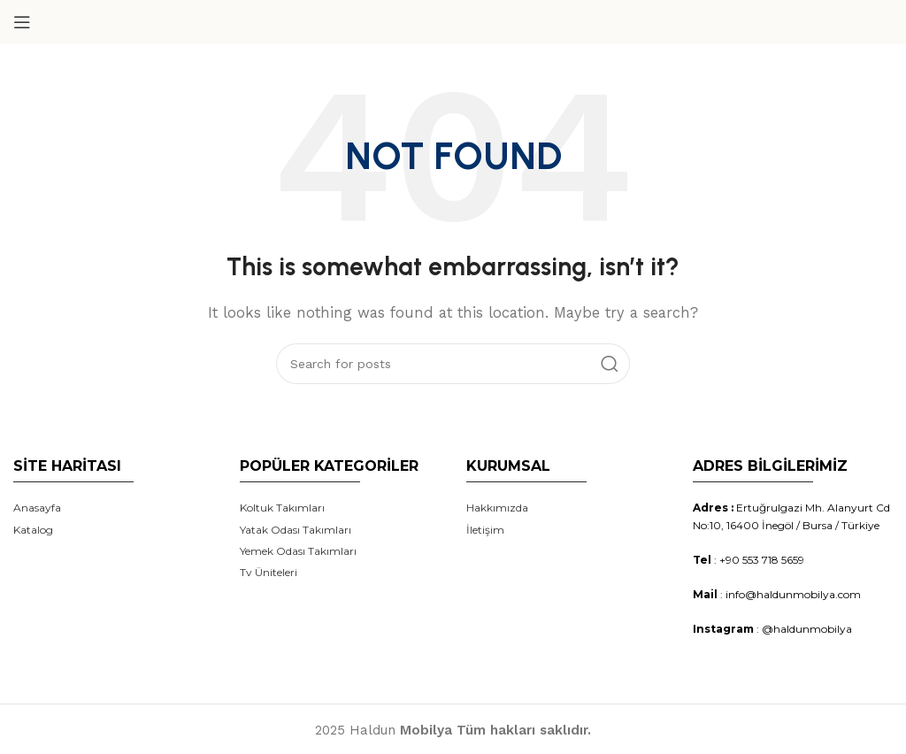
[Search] (453, 363)
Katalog (33, 529)
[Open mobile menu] (22, 22)
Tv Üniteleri (268, 572)
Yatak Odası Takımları (295, 529)
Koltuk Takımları (282, 507)
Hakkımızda (497, 507)
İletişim (485, 529)
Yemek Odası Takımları (298, 551)
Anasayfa (37, 507)
